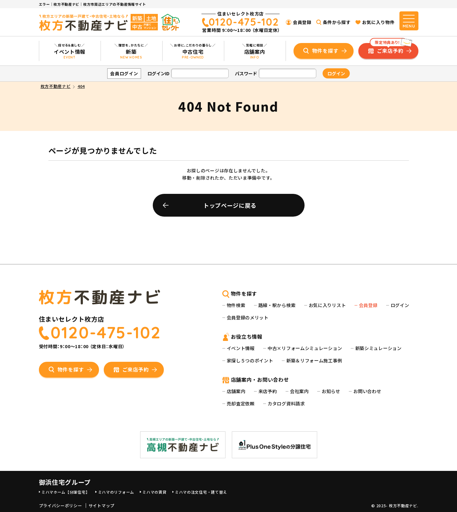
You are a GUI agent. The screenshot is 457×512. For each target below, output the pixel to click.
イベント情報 (241, 348)
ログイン (400, 305)
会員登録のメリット (248, 317)
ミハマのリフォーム (116, 492)
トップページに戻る (229, 205)
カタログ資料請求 (286, 403)
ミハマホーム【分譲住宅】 (65, 492)
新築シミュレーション (378, 348)
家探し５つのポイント (250, 360)
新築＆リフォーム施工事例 (314, 360)
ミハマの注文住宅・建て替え (201, 492)
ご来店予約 (388, 48)
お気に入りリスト (327, 305)
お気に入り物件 (378, 22)
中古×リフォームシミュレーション (305, 348)
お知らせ (331, 391)
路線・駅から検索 (277, 305)
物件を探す (325, 50)
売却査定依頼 (241, 403)
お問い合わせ (367, 391)
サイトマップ (101, 505)
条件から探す (337, 22)
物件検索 (236, 305)
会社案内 (299, 391)
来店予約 (267, 391)
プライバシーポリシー (60, 505)
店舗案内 (236, 391)
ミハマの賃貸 (154, 492)
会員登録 (302, 22)
